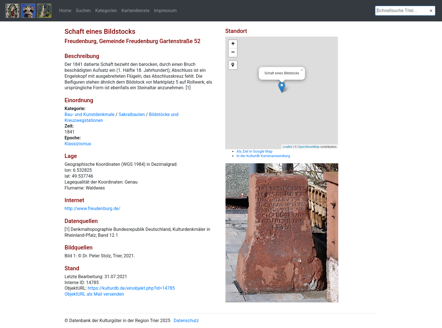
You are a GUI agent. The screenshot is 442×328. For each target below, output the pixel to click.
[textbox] (405, 10)
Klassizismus (78, 143)
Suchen (83, 10)
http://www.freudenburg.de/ (92, 208)
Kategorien (106, 10)
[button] (431, 10)
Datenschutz (186, 320)
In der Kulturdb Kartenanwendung (263, 156)
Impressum (165, 10)
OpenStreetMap (309, 146)
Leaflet (287, 146)
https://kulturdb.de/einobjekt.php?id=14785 (131, 288)
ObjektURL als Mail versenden (94, 294)
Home (65, 10)
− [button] (233, 52)
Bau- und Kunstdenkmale (89, 114)
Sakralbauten (132, 114)
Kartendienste (135, 10)
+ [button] (233, 44)
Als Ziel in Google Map (254, 151)
